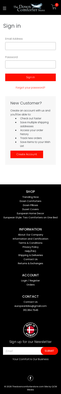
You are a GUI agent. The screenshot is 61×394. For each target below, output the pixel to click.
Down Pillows (30, 205)
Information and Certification (30, 238)
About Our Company (30, 234)
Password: (11, 57)
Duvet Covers (30, 209)
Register (35, 280)
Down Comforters (30, 201)
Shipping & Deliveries (30, 255)
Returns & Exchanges (30, 263)
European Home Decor (30, 213)
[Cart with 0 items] (54, 7)
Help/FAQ (30, 251)
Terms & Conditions (30, 243)
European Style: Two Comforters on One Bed (31, 217)
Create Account (26, 154)
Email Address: (14, 39)
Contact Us (31, 259)
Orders (31, 284)
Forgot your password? (30, 87)
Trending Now (30, 197)
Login (24, 280)
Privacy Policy (31, 247)
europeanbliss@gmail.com (30, 306)
